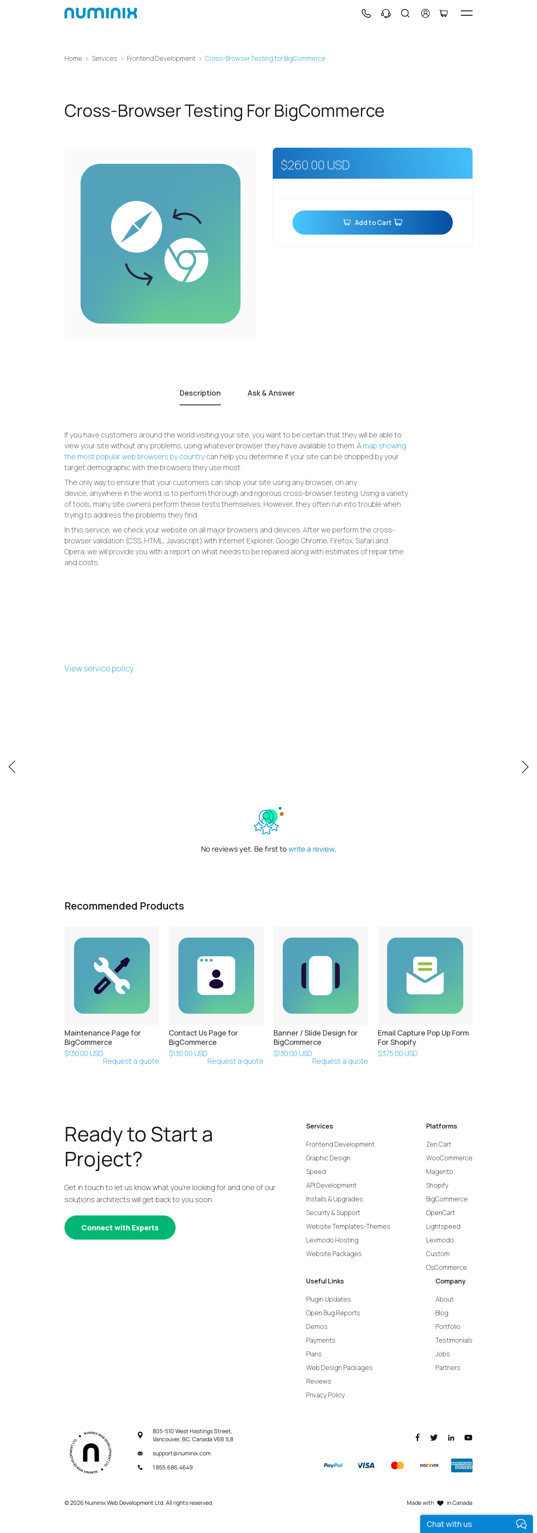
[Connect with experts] (120, 1227)
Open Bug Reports (333, 1312)
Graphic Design (328, 1157)
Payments (321, 1340)
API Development (331, 1185)
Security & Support (333, 1212)
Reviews (318, 1381)
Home (73, 58)
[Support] (386, 13)
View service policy (99, 668)
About (444, 1299)
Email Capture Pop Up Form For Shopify (423, 1037)
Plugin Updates (328, 1299)
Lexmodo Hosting (332, 1240)
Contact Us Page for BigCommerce (203, 1037)
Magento (439, 1171)
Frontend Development (161, 58)
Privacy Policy (325, 1395)
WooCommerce (449, 1157)
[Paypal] (333, 1465)
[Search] (405, 13)
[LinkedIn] (451, 1437)
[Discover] (429, 1465)
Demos (317, 1326)
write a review (311, 849)
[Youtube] (468, 1437)
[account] (425, 13)
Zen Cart (438, 1144)
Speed (316, 1171)
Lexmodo (440, 1240)
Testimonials (454, 1340)
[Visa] (365, 1465)
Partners (447, 1367)
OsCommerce (446, 1267)
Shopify (437, 1185)
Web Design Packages (339, 1367)
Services (104, 58)
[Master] (397, 1465)
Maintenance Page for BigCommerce (102, 1037)
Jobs (442, 1353)
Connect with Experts (120, 1227)
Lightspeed (443, 1226)
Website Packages (334, 1253)
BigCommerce (447, 1199)
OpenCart (440, 1212)
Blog (441, 1312)
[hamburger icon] (467, 13)
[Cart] (443, 13)
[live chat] (476, 1524)
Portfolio (447, 1326)
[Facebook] (418, 1437)
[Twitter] (434, 1437)
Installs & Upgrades (334, 1199)
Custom (438, 1253)
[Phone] (365, 13)
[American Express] (462, 1465)
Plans (314, 1353)
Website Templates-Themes (348, 1226)
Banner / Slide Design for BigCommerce (316, 1037)
